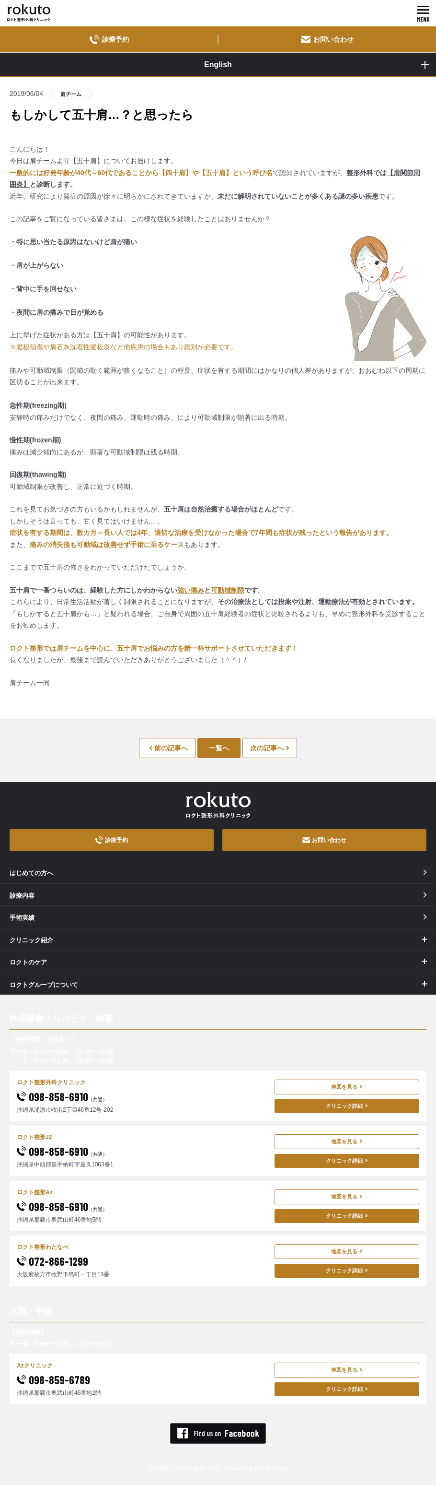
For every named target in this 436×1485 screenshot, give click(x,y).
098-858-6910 (62, 1097)
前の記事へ (168, 748)
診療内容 (218, 895)
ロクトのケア (28, 962)
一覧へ (219, 748)
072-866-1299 (52, 1261)
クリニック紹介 (31, 940)
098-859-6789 (53, 1380)
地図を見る (347, 1087)
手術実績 (218, 917)
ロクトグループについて (44, 984)
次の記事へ (269, 748)
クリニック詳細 (347, 1106)
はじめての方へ (218, 873)
